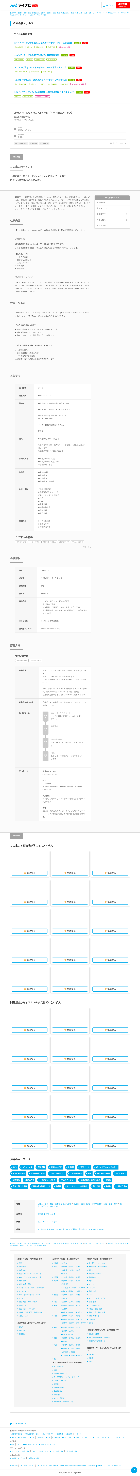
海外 (55, 1359)
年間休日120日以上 (56, 1229)
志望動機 (60, 1434)
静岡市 (64, 1312)
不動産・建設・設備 (95, 1309)
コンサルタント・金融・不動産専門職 (31, 1288)
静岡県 (71, 1305)
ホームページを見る (50, 774)
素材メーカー (93, 1270)
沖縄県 (73, 1352)
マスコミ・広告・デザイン (98, 1298)
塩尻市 (46, 1214)
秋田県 (64, 1270)
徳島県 (64, 1338)
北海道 (56, 1263)
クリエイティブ (24, 1291)
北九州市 (65, 1355)
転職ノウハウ (67, 1437)
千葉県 (71, 1281)
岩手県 (71, 1267)
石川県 (71, 1302)
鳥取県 (64, 1327)
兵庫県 (64, 1319)
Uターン (79, 1434)
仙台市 (64, 1274)
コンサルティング (95, 1305)
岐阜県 (64, 1305)
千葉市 (74, 1288)
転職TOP (13, 13)
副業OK (56, 1384)
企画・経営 (22, 1267)
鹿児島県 (65, 1352)
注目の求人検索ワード (41, 1186)
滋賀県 (64, 1316)
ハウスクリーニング (48, 1180)
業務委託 (22, 1334)
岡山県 (78, 1327)
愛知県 (78, 1305)
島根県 (71, 1327)
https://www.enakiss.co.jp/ (51, 629)
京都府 (71, 1316)
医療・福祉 (22, 1281)
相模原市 (79, 1291)
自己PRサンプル (48, 1434)
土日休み (92, 1354)
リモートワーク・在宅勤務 (77, 1186)
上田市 (52, 1214)
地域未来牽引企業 (38, 1174)
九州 (55, 1345)
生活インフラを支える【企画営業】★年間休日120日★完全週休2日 (44, 92)
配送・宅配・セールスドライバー (94, 13)
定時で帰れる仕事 (20, 1186)
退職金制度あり (59, 1391)
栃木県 (71, 1277)
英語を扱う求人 (34, 1458)
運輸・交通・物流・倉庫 (97, 1312)
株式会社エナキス (113, 13)
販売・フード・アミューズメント (30, 1274)
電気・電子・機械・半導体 (28, 1302)
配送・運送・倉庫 (76, 13)
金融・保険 (92, 1302)
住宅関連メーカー (95, 1274)
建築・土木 (22, 1305)
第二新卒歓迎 (43, 1229)
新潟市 (64, 1298)
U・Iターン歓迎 (97, 1229)
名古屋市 (79, 1312)
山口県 (71, 1331)
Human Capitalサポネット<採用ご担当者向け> (104, 1466)
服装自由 (57, 1395)
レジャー (92, 1288)
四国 (55, 1338)
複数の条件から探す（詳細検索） (100, 1337)
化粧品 (108, 1180)
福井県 (78, 1302)
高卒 (90, 1361)
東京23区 (82, 1288)
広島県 (64, 1331)
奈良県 (71, 1319)
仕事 (48, 1437)
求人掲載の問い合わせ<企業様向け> (73, 1466)
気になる (31, 873)
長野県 (40, 1214)
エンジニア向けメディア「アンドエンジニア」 (110, 1437)
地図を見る (47, 790)
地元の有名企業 (19, 1174)
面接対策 (57, 1437)
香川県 (71, 1338)
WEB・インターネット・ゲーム (29, 1295)
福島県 (78, 1270)
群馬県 (78, 1277)
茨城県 (64, 1277)
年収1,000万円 (56, 1167)
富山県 (64, 1302)
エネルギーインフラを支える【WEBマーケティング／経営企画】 (43, 43)
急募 (55, 1370)
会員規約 (14, 1466)
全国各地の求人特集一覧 (97, 1341)
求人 (19, 1444)
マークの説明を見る (84, 547)
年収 (32, 1437)
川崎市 (71, 1291)
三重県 (64, 1309)
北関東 (56, 1277)
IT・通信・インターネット (98, 1263)
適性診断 (69, 1434)
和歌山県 (79, 1319)
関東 (89, 1174)
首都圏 (56, 1281)
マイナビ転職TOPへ (20, 1424)
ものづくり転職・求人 (40, 1451)
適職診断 (41, 1437)
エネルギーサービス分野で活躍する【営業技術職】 (37, 55)
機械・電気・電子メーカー (98, 1267)
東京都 (78, 1281)
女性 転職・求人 (57, 1451)
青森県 (64, 1267)
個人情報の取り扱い (27, 1466)
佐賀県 (71, 1345)
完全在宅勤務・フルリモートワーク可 (66, 1377)
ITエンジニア (23, 1298)
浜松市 (71, 1312)
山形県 (71, 1270)
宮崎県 (78, 1348)
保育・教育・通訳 (25, 1284)
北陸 (55, 1302)
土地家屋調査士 (76, 1174)
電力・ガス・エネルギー (47, 1222)
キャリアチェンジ (57, 1174)
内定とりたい (84, 1167)
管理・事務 (22, 1270)
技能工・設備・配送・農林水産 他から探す (31, 13)
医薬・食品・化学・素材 (27, 1309)
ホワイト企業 (27, 1167)
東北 (55, 1267)
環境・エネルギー (95, 1316)
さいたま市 (66, 1288)
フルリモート (120, 1174)
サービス (92, 1284)
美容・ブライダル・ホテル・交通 (30, 1277)
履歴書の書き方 (16, 1434)
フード (91, 1295)
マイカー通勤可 (71, 1229)
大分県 (71, 1348)
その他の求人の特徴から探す (63, 1402)
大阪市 (71, 1323)
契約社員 (22, 1330)
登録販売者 (29, 1180)
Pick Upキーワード (30, 1444)
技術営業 (16, 1180)
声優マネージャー (68, 1180)
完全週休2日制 (84, 1229)
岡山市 (64, 1334)
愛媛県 (78, 1338)
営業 (20, 1263)
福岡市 (73, 1355)
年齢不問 (41, 1167)
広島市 (71, 1334)
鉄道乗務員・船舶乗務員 (90, 1180)
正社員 (58, 1186)
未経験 (108, 1186)
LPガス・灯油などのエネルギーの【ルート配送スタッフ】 (40, 67)
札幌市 (64, 1263)
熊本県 (64, 1348)
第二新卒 (96, 1186)
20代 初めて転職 (103, 1174)
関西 (55, 1316)
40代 (14, 1167)
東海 (55, 1305)
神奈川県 (65, 1284)
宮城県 (78, 1267)
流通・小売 (92, 1291)
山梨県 (71, 1295)
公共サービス (23, 1316)
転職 (12, 1444)
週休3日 (71, 1167)
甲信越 (56, 1295)
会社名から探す (94, 1334)
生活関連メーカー (95, 1277)
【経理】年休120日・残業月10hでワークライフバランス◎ (40, 80)
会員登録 (122, 5)
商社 (90, 1281)
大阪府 (78, 1316)
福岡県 (64, 1345)
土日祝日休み (121, 1186)
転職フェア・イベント (83, 1437)
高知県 (64, 1341)
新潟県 (64, 1295)
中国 (55, 1327)
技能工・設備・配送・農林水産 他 (57, 13)
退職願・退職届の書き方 (19, 1437)
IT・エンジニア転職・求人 (20, 1451)
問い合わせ (54, 1466)
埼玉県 (64, 1281)
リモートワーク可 (60, 1380)
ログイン (109, 5)
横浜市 (64, 1291)
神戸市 (83, 1323)
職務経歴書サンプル (32, 1434)
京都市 (64, 1323)
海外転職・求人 (72, 1451)
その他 (91, 1323)
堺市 (77, 1323)
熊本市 (79, 1355)
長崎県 (78, 1345)
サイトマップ (42, 1466)
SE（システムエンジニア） (106, 1167)
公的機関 (92, 1319)
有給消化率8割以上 (60, 1373)
